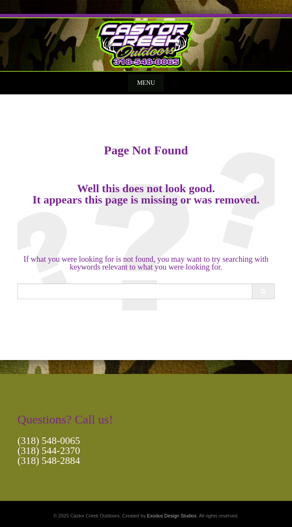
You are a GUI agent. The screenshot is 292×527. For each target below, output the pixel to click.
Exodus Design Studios (172, 515)
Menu (146, 83)
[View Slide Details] (146, 43)
